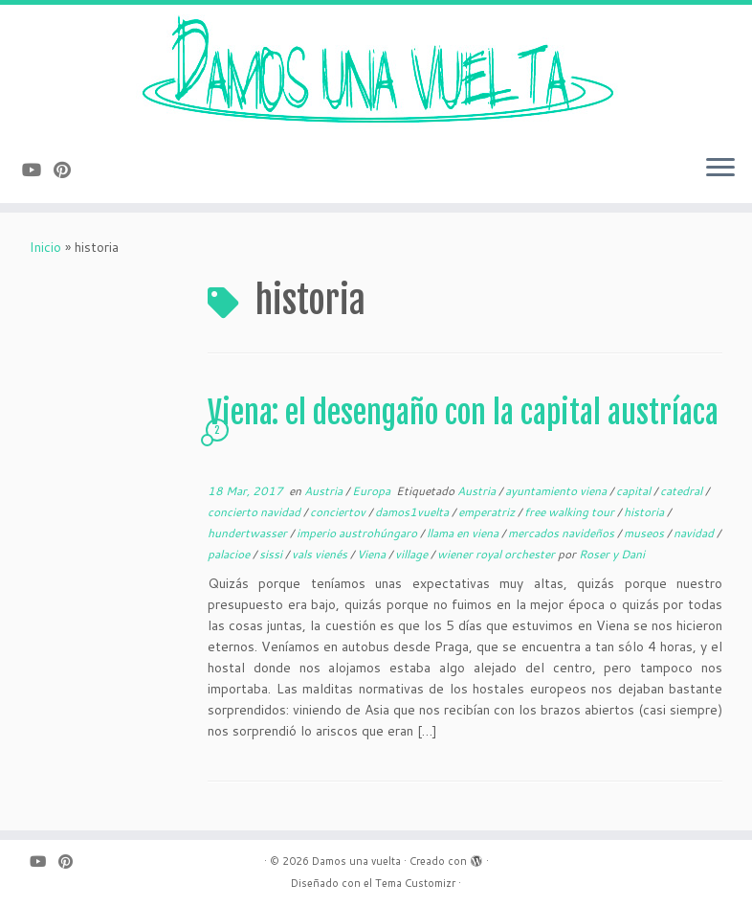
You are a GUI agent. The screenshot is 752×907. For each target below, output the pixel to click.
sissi (272, 554)
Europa (372, 491)
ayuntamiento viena (557, 491)
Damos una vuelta (356, 861)
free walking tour (570, 512)
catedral (682, 491)
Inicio (45, 247)
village (413, 554)
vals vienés (321, 554)
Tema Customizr (415, 883)
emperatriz (488, 512)
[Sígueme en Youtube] (38, 169)
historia (645, 512)
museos (645, 533)
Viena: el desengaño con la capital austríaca (463, 413)
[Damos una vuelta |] (376, 71)
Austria (324, 491)
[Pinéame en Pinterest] (68, 169)
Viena (372, 554)
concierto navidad (255, 512)
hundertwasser (249, 533)
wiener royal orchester (497, 554)
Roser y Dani (612, 554)
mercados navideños (562, 533)
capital (634, 491)
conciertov (339, 512)
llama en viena (464, 533)
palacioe (230, 554)
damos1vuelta (413, 512)
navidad (695, 533)
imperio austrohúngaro (358, 533)
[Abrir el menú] (720, 168)
